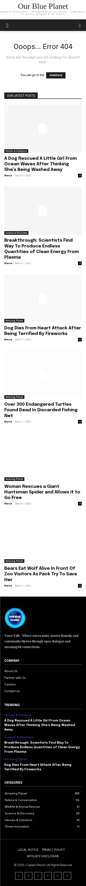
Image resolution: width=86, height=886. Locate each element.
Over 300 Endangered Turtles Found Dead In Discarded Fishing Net (41, 410)
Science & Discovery (16, 232)
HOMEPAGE (55, 75)
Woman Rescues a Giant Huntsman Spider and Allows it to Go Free (42, 492)
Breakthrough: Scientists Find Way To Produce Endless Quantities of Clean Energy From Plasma (42, 747)
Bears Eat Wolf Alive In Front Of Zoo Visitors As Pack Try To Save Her (40, 574)
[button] (80, 25)
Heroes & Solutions (16, 150)
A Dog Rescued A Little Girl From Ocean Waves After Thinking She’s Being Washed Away (40, 164)
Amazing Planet (14, 320)
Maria (8, 175)
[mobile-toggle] (7, 25)
